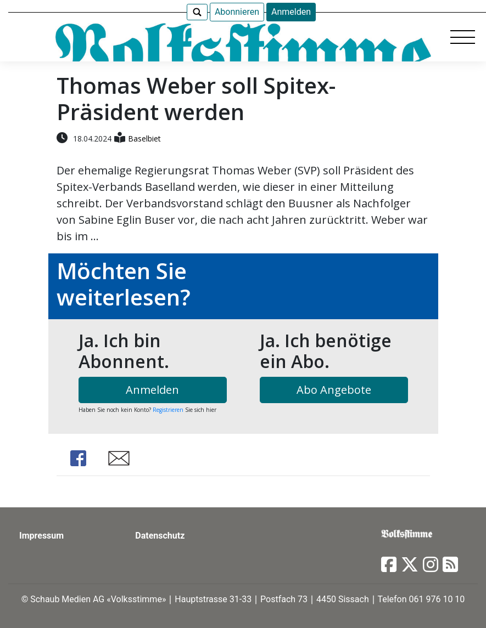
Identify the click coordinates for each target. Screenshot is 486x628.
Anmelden (291, 12)
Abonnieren (237, 12)
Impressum (41, 535)
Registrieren (168, 410)
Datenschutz (160, 535)
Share (78, 458)
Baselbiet (144, 138)
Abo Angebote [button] (334, 389)
